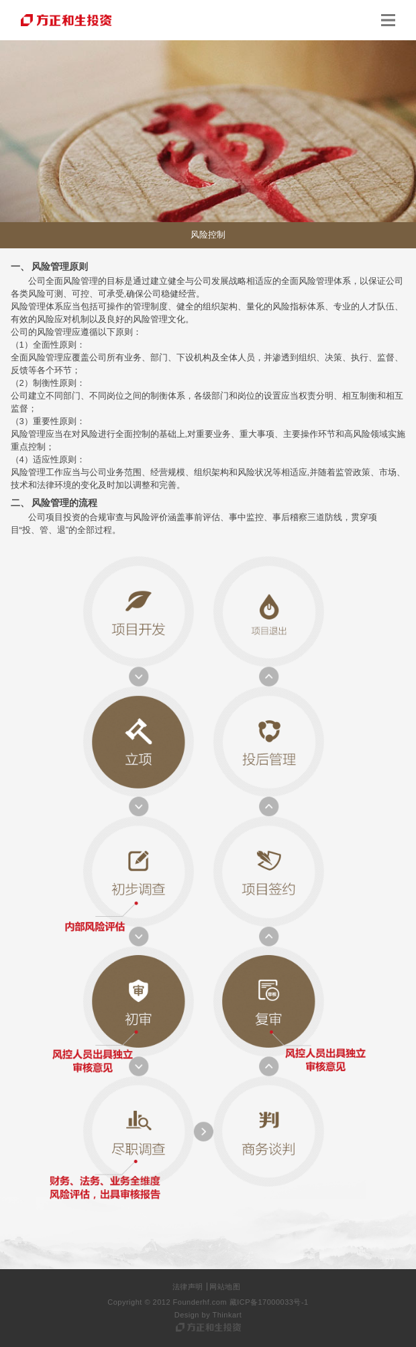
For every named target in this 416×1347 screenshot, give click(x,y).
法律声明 (187, 1287)
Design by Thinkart (208, 1315)
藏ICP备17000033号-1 (269, 1302)
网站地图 (224, 1287)
